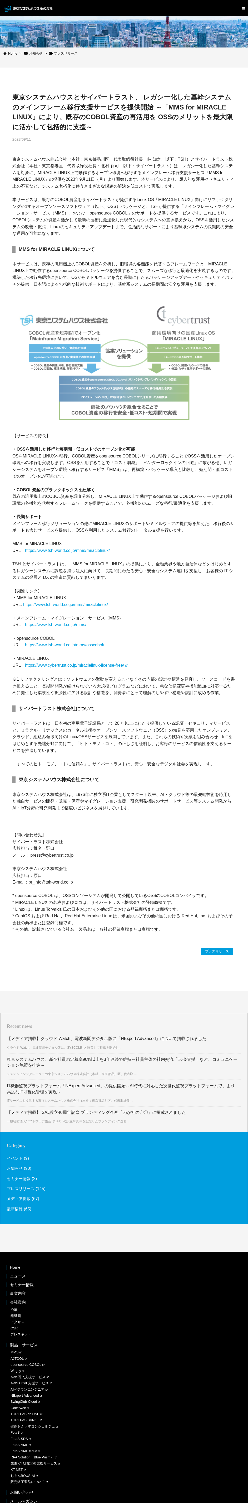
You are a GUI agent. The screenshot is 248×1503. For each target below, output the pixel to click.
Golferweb (18, 1408)
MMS (14, 1352)
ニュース (18, 1276)
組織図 (16, 1316)
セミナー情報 (19, 1178)
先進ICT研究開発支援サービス (34, 1464)
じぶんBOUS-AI (23, 1476)
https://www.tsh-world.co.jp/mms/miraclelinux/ (67, 550)
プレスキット (21, 1335)
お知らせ (15, 1168)
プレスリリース (216, 951)
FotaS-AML (19, 1445)
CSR (14, 1328)
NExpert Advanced (25, 1396)
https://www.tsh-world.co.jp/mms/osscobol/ (64, 645)
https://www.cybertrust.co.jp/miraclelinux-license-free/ (74, 665)
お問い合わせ (22, 1492)
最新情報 (15, 1209)
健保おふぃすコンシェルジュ (33, 1427)
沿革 (14, 1310)
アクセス (17, 1322)
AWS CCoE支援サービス (30, 1383)
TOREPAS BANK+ (25, 1420)
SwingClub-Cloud (24, 1402)
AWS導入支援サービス (28, 1377)
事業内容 (18, 1293)
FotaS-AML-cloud (24, 1451)
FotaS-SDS (19, 1439)
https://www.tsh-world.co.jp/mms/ (55, 624)
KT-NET (17, 1470)
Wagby (16, 1371)
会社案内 (18, 1302)
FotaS (15, 1433)
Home (15, 1267)
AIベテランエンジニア (27, 1389)
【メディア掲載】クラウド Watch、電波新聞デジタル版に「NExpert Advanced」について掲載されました (106, 1039)
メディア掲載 (19, 1199)
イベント (15, 1158)
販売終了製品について (28, 1482)
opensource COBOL (26, 1365)
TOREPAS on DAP (25, 1414)
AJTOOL (17, 1359)
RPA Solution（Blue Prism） (32, 1457)
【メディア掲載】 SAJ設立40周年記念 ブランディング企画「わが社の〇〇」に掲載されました (96, 1112)
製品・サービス (24, 1345)
